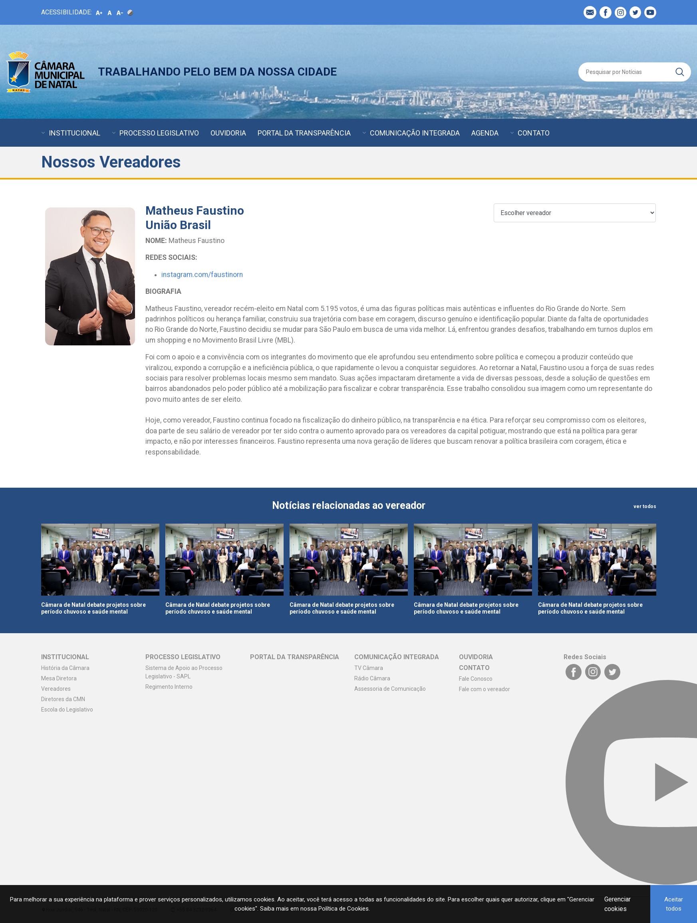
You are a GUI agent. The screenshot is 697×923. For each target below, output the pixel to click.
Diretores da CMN (63, 699)
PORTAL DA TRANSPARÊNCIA (304, 133)
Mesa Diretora (59, 678)
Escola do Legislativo (67, 709)
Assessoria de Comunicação (390, 689)
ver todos (644, 506)
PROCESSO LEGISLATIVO (159, 133)
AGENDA (484, 133)
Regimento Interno (169, 687)
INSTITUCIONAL (74, 133)
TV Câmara (368, 668)
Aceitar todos (673, 904)
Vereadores (56, 689)
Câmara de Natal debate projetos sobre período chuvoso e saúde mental (93, 608)
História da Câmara (65, 668)
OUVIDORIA (228, 133)
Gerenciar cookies (617, 904)
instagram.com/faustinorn (202, 275)
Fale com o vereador (484, 689)
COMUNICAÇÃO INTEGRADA (415, 133)
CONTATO (534, 133)
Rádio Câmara (372, 678)
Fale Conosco (475, 679)
